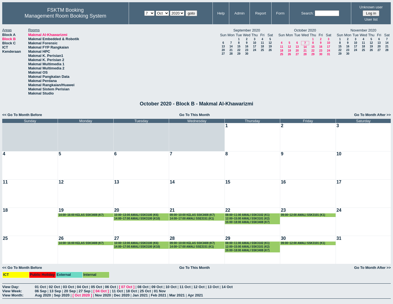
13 (223, 46)
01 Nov (160, 291)
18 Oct (131, 291)
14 (231, 46)
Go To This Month (194, 115)
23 (246, 50)
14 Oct (227, 287)
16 (246, 46)
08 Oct (142, 287)
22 (238, 50)
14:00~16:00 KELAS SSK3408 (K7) (80, 214)
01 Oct (40, 287)
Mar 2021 (177, 295)
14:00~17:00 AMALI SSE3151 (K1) (192, 218)
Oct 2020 (82, 295)
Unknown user (371, 7)
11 (262, 42)
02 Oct (54, 287)
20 (223, 50)
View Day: (10, 287)
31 (328, 54)
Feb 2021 (158, 295)
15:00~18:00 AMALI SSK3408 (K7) (247, 222)
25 (262, 50)
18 (262, 46)
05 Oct (96, 287)
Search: (307, 13)
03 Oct (68, 287)
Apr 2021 (195, 295)
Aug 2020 (43, 295)
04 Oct (82, 287)
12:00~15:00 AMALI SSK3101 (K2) (247, 218)
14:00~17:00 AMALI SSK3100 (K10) (137, 218)
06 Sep (41, 291)
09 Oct (157, 287)
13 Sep (55, 291)
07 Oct (126, 287)
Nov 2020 (103, 295)
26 (270, 50)
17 (254, 46)
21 (231, 50)
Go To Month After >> (372, 115)
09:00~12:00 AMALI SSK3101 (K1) (303, 214)
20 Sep (70, 291)
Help (221, 13)
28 (231, 53)
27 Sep (85, 291)
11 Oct (185, 287)
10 (254, 42)
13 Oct (213, 287)
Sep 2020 (61, 295)
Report (260, 13)
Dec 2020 (122, 295)
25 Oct (145, 291)
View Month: (12, 295)
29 (238, 53)
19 (270, 46)
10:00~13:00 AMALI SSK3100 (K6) (136, 214)
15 (238, 46)
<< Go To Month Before (22, 115)
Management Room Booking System (65, 16)
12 (270, 42)
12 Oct (199, 287)
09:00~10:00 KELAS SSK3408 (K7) (192, 214)
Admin (239, 13)
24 (254, 50)
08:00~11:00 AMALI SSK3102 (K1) (247, 214)
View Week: (12, 291)
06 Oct (110, 287)
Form (280, 13)
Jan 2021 (140, 295)
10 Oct (171, 287)
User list (371, 19)
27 (223, 53)
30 (246, 53)
